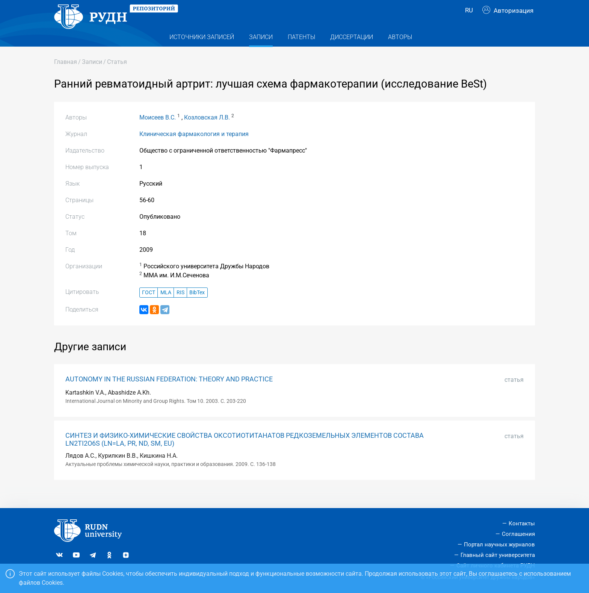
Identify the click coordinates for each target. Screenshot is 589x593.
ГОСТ (148, 306)
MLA (165, 306)
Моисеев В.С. (157, 131)
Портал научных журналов (499, 544)
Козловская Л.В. (207, 131)
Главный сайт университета (498, 555)
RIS (180, 306)
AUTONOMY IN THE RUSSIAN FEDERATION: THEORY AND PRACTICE (169, 392)
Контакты (522, 523)
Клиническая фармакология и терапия (194, 147)
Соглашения (518, 534)
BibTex (197, 306)
